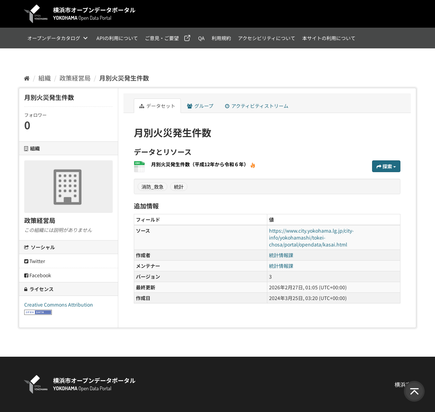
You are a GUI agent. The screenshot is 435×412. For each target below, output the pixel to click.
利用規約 (221, 38)
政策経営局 (75, 77)
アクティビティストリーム (256, 105)
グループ (200, 105)
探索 (386, 166)
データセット (157, 105)
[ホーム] (27, 77)
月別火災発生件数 (124, 77)
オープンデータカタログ (53, 38)
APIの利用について (117, 38)
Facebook (37, 275)
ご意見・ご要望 (162, 38)
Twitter (34, 261)
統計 (179, 186)
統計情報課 (281, 255)
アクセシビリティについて (266, 38)
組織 (44, 77)
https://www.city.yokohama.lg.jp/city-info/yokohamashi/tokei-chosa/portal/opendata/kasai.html (311, 237)
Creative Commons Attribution (58, 304)
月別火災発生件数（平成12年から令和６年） (203, 164)
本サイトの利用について (328, 38)
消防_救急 (152, 186)
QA (201, 38)
